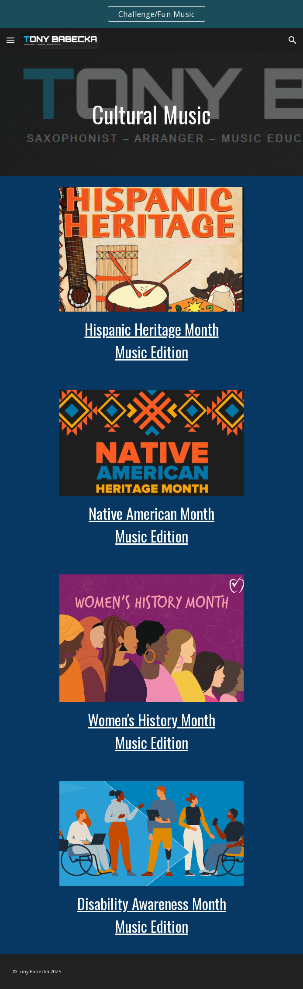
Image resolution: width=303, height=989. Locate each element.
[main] (151, 114)
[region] (151, 14)
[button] (10, 40)
